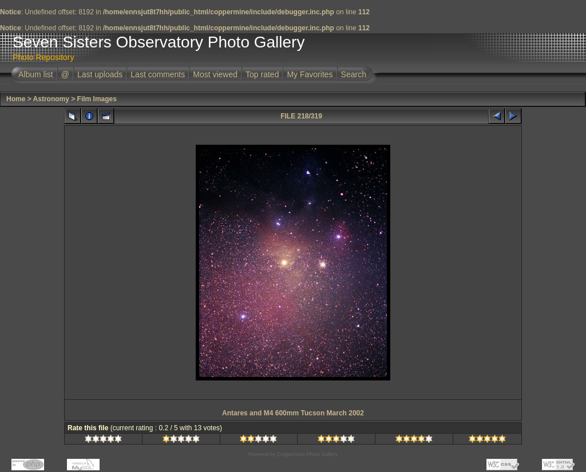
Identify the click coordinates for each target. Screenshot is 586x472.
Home (15, 99)
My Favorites (309, 74)
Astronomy (51, 99)
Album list (35, 74)
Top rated (262, 74)
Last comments (157, 74)
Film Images (97, 99)
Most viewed (215, 74)
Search (353, 74)
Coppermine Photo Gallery (307, 454)
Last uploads (99, 74)
